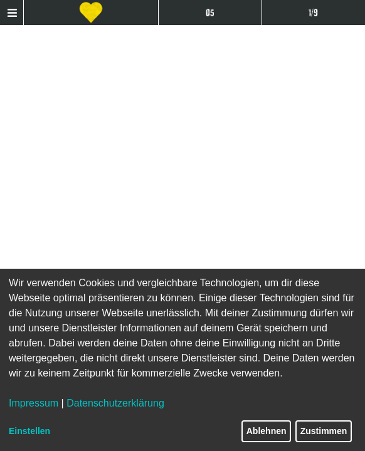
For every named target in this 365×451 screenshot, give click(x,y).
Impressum (33, 403)
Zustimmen (323, 431)
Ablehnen (266, 431)
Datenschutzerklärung (115, 403)
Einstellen (29, 431)
